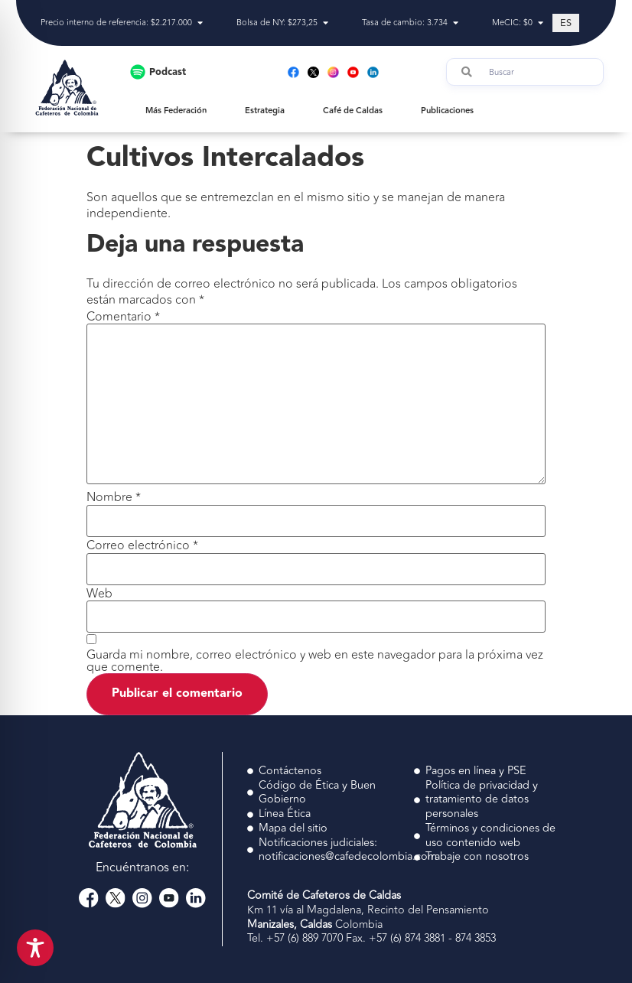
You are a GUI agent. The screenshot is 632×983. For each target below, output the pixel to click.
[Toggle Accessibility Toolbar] (35, 948)
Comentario (123, 317)
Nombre (113, 497)
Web (99, 594)
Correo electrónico (142, 545)
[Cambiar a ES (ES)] (565, 23)
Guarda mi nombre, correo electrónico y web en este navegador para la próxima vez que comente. (314, 661)
